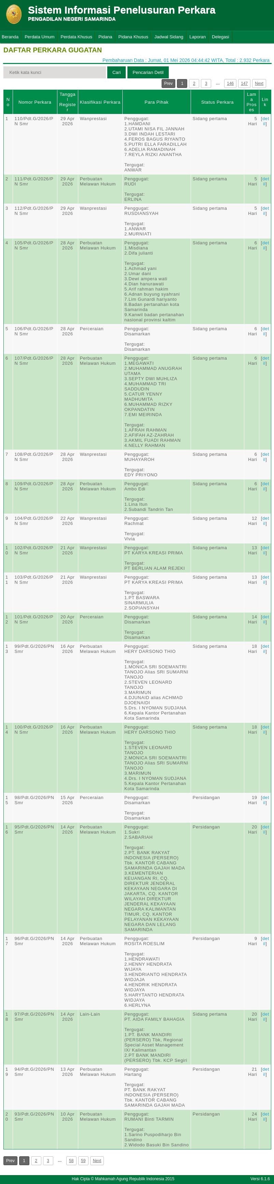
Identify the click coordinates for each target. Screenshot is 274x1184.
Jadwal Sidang (168, 36)
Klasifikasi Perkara (100, 102)
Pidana (105, 36)
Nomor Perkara (35, 102)
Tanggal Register (67, 102)
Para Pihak (156, 102)
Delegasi (220, 36)
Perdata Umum (39, 36)
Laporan (198, 36)
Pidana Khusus (133, 36)
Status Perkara (217, 102)
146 (230, 83)
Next (259, 83)
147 (244, 83)
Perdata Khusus (77, 36)
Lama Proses (252, 102)
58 (71, 1160)
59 (83, 1160)
